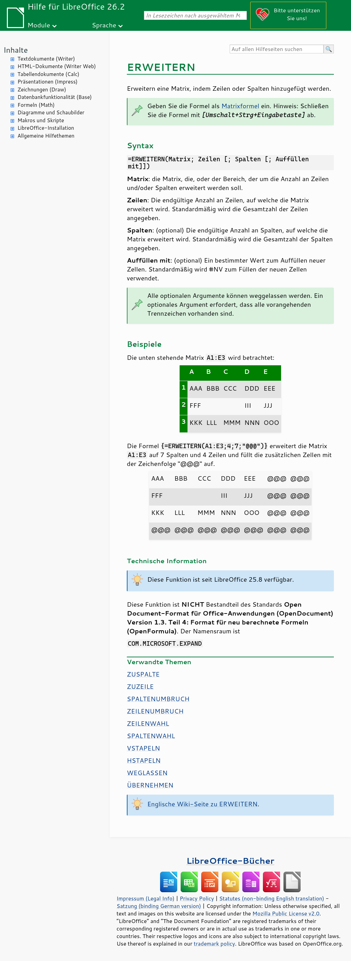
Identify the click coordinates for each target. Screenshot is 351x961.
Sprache (104, 24)
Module (38, 24)
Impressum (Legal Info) (145, 898)
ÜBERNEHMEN (150, 785)
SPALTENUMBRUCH (158, 698)
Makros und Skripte (40, 120)
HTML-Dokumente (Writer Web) (56, 66)
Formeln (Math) (36, 105)
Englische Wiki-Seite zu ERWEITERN (202, 803)
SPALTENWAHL (151, 735)
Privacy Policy (197, 898)
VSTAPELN (143, 748)
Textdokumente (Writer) (46, 58)
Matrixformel (240, 105)
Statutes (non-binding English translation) (271, 898)
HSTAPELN (144, 760)
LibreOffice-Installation (45, 127)
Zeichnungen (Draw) (41, 89)
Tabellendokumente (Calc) (48, 74)
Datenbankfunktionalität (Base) (54, 97)
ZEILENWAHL (148, 723)
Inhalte (15, 50)
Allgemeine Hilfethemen (45, 135)
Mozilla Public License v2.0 (285, 913)
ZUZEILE (140, 686)
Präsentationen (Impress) (47, 81)
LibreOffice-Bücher (230, 861)
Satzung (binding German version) (159, 906)
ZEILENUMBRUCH (155, 711)
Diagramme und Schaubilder (50, 112)
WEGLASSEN (147, 772)
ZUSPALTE (143, 674)
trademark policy (214, 943)
